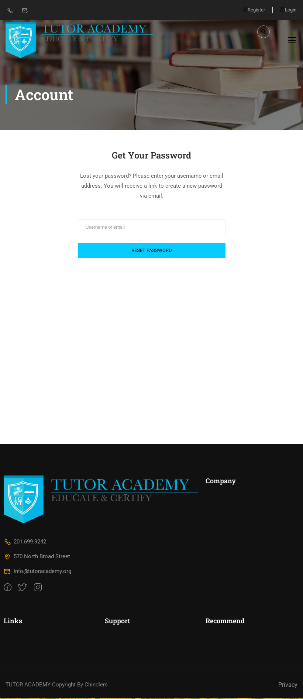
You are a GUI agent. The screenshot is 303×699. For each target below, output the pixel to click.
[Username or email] (151, 228)
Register (254, 10)
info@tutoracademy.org (37, 572)
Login (288, 10)
